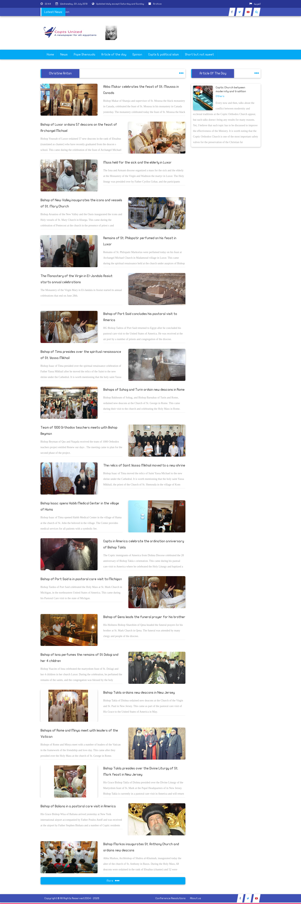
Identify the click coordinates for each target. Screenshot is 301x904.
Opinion (137, 54)
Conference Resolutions (170, 898)
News (64, 54)
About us (195, 898)
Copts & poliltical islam (163, 54)
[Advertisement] (282, 122)
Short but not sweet (199, 54)
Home (50, 54)
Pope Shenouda (84, 54)
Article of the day (113, 54)
